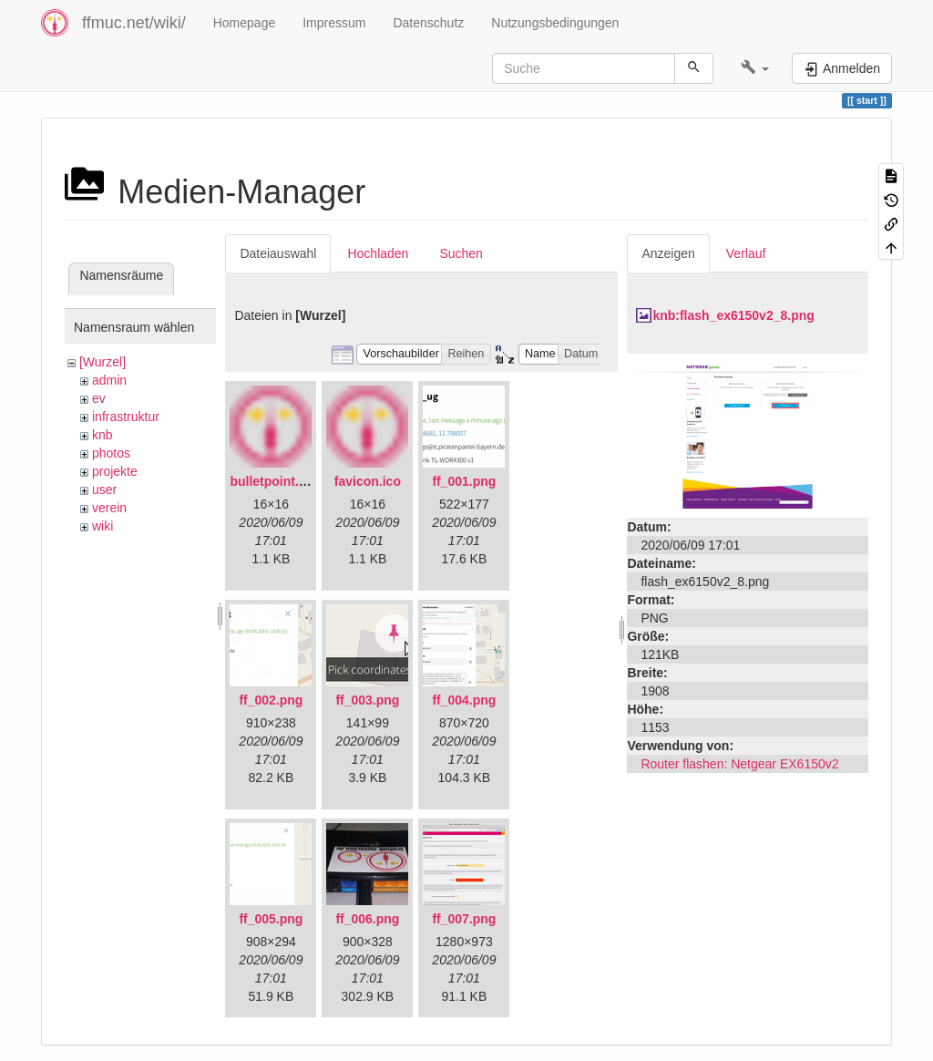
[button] (755, 68)
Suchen (460, 253)
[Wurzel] (102, 362)
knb (102, 434)
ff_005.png (270, 919)
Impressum (333, 22)
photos (111, 453)
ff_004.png (464, 700)
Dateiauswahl (278, 253)
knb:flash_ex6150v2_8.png (733, 315)
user (104, 489)
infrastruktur (125, 416)
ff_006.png (367, 919)
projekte (115, 471)
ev (99, 398)
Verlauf (746, 253)
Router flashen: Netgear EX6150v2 (739, 764)
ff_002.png (270, 700)
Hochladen (377, 253)
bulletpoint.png (276, 481)
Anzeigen (667, 253)
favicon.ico (367, 481)
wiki (102, 526)
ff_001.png (464, 481)
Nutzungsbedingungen (555, 22)
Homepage (244, 22)
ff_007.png (464, 919)
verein (109, 507)
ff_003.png (367, 700)
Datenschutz (428, 22)
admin (109, 380)
